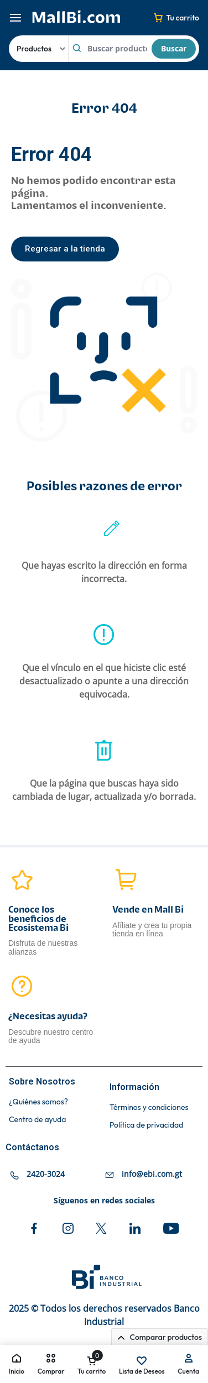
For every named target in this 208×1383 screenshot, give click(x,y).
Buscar (173, 48)
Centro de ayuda (37, 1119)
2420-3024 (46, 1174)
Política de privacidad (146, 1125)
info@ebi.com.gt (152, 1174)
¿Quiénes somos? (38, 1102)
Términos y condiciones (149, 1107)
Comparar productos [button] (159, 1337)
